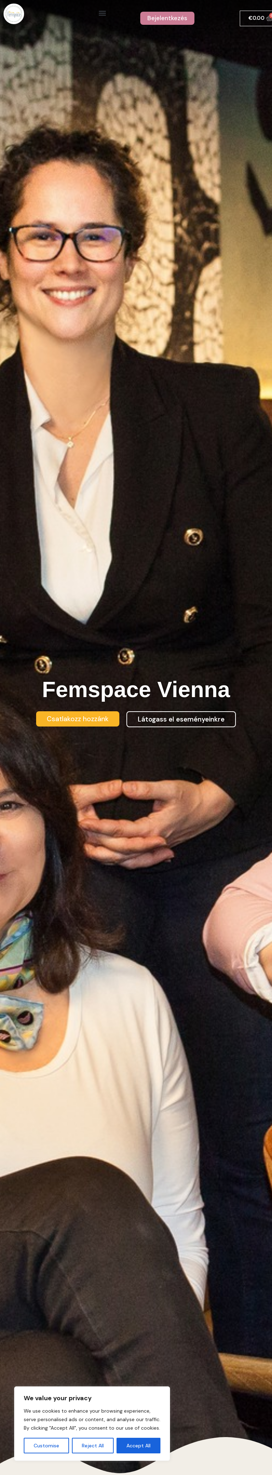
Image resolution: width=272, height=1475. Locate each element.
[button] (102, 13)
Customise (46, 1445)
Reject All (93, 1445)
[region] (92, 1423)
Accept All (138, 1445)
